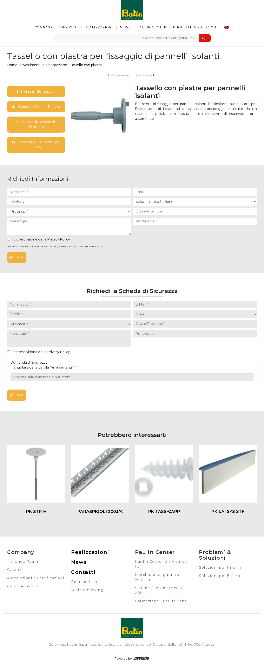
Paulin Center (152, 27)
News (125, 27)
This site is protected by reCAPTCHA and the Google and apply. (55, 246)
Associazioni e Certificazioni (35, 578)
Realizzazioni (99, 27)
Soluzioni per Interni (220, 567)
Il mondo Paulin (23, 562)
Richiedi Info (84, 582)
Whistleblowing (87, 590)
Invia (16, 257)
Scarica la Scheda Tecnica (36, 107)
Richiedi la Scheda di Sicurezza (36, 124)
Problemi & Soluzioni (195, 27)
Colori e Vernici (22, 586)
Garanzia (16, 570)
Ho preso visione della (38, 239)
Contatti (83, 572)
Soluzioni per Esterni (220, 576)
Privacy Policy (58, 239)
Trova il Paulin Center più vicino (36, 144)
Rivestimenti (30, 65)
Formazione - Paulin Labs (161, 601)
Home (12, 65)
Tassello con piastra (86, 65)
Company (44, 27)
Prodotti (68, 27)
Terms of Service (88, 246)
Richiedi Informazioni (36, 91)
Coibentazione (55, 65)
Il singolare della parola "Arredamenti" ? (43, 367)
